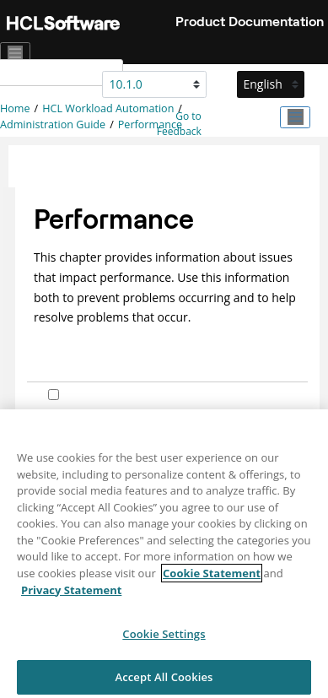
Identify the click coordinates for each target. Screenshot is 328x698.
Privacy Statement (71, 595)
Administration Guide (52, 124)
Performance (150, 124)
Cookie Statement (212, 579)
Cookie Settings (163, 639)
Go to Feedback (179, 123)
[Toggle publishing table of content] (295, 117)
